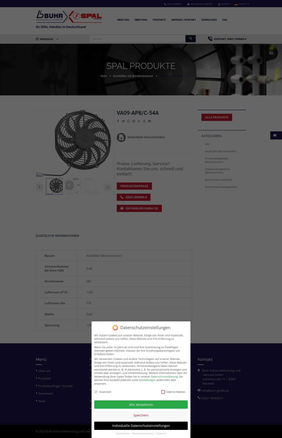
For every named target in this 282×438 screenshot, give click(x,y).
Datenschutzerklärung (164, 374)
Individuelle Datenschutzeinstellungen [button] (141, 423)
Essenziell (102, 389)
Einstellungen (147, 377)
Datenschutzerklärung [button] (142, 431)
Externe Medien (173, 389)
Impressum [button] (161, 431)
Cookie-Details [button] (123, 431)
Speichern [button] (141, 412)
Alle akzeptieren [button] (141, 402)
